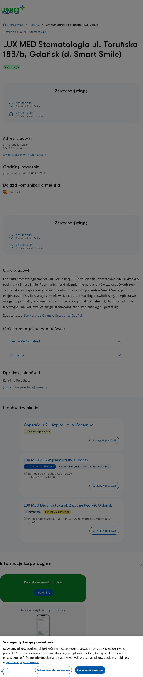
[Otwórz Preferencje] (5, 671)
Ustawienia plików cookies (53, 670)
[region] (71, 656)
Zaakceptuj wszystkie (90, 670)
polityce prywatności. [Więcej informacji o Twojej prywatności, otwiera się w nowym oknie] (22, 662)
